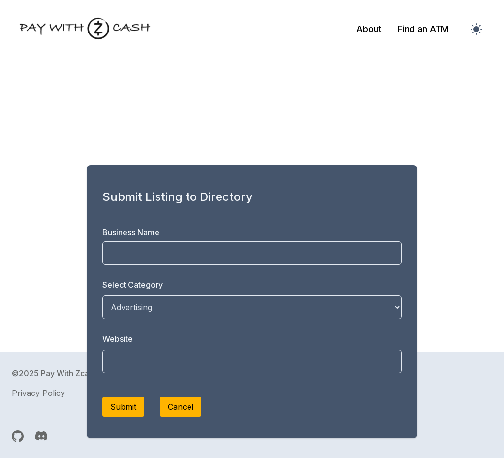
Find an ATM (423, 29)
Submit (123, 407)
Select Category (132, 285)
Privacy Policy (38, 393)
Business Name (130, 232)
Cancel (180, 407)
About (369, 29)
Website (117, 339)
